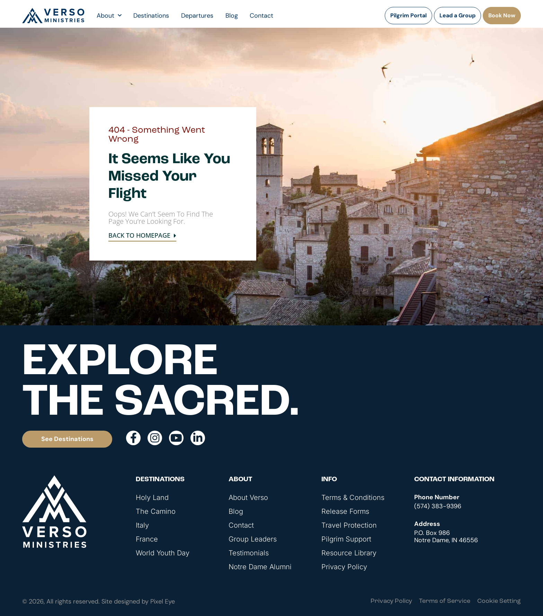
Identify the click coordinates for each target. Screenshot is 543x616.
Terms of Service (444, 601)
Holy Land (152, 497)
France (147, 539)
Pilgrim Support (346, 539)
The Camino (156, 511)
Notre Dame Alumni (260, 566)
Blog (231, 15)
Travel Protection (349, 525)
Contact (261, 15)
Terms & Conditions (352, 497)
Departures (197, 15)
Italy (142, 525)
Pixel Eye (162, 601)
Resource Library (348, 552)
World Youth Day (162, 552)
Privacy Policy (344, 566)
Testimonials (249, 552)
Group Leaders (253, 539)
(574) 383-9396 (437, 506)
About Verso (248, 497)
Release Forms (345, 511)
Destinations (151, 15)
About (109, 15)
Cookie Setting (499, 601)
